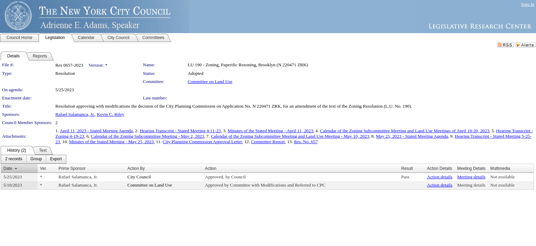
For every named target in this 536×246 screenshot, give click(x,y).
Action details (439, 176)
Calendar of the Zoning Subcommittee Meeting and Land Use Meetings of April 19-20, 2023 (404, 130)
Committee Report (268, 141)
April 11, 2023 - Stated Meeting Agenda (96, 130)
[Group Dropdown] (36, 159)
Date (7, 168)
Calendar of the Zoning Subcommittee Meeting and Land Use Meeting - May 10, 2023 (290, 136)
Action (210, 168)
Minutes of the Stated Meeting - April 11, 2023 (270, 130)
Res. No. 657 (306, 141)
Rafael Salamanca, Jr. (75, 114)
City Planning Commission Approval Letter (202, 141)
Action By (136, 168)
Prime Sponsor (71, 168)
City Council (139, 176)
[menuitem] (13, 159)
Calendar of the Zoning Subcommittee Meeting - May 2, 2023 (147, 136)
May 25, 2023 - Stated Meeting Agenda (412, 136)
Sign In (527, 4)
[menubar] (33, 159)
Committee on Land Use (210, 81)
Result (407, 168)
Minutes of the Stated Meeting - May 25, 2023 (111, 141)
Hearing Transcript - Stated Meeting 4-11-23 (180, 130)
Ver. (43, 168)
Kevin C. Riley (110, 114)
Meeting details (471, 176)
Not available (502, 176)
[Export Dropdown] (56, 159)
